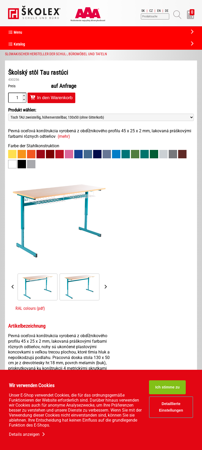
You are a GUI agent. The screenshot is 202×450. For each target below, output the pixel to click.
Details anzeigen (27, 434)
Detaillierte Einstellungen (171, 407)
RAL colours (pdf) (30, 308)
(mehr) (64, 136)
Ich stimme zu (167, 387)
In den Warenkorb (51, 97)
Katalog (16, 44)
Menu (15, 32)
